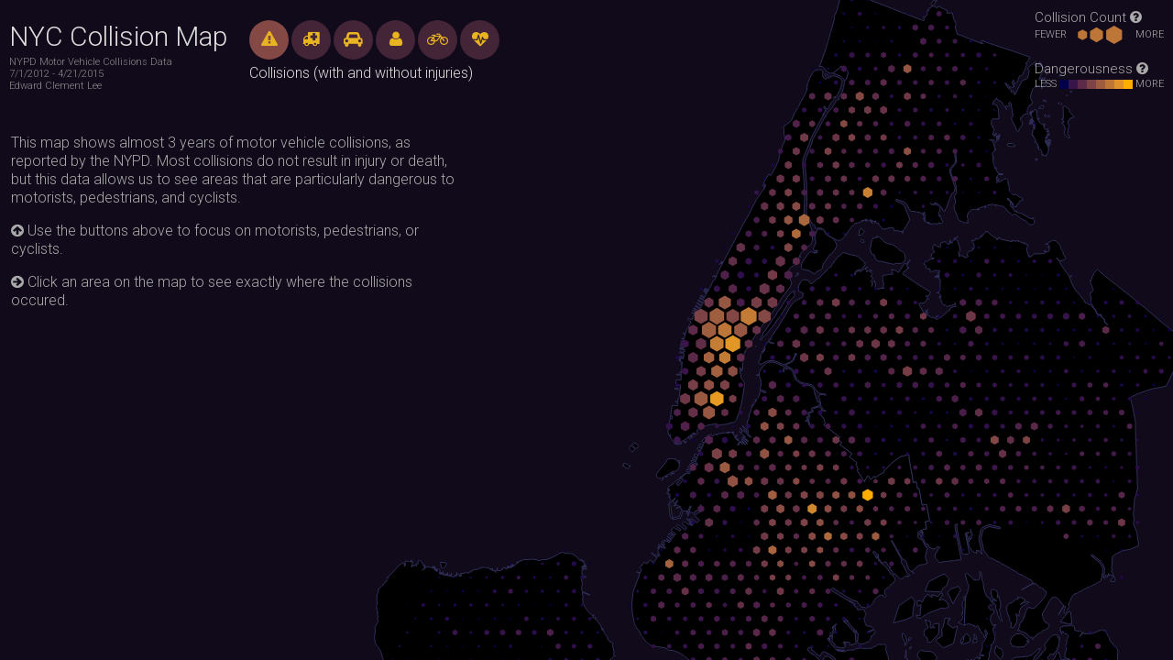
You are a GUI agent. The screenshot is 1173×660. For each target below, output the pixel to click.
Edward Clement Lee (55, 86)
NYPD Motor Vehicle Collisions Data (90, 62)
